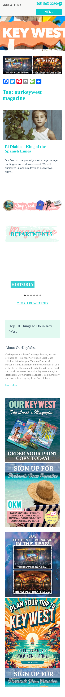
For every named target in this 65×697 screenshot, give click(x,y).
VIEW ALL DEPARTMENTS (32, 303)
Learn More (11, 385)
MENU (49, 12)
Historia (22, 284)
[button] (32, 269)
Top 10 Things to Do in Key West (30, 328)
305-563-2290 (47, 3)
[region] (32, 272)
